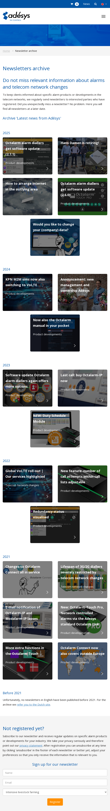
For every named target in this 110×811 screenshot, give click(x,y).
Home (6, 51)
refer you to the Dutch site (33, 704)
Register (55, 802)
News (86, 4)
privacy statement (31, 745)
